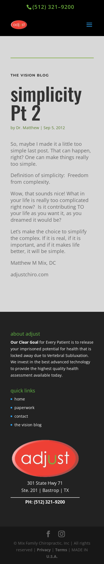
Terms (61, 549)
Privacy (44, 549)
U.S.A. (52, 556)
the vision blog (28, 424)
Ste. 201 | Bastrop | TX (45, 490)
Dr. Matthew (27, 127)
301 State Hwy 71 (45, 483)
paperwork (24, 407)
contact (21, 416)
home (19, 399)
